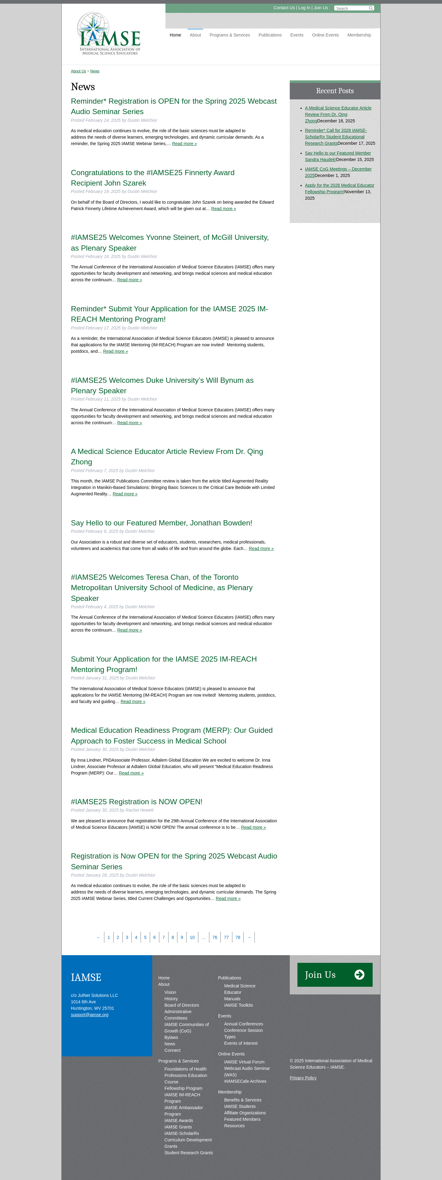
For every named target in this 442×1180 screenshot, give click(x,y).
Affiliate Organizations (245, 1112)
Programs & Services (230, 35)
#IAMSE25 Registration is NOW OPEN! (137, 802)
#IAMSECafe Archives (245, 1081)
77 (226, 937)
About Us (78, 71)
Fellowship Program (184, 1088)
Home (175, 35)
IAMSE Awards (179, 1120)
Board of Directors (182, 1005)
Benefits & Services (242, 1099)
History (171, 998)
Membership (359, 35)
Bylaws (171, 1037)
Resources (234, 1125)
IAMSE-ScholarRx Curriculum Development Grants (188, 1140)
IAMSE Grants (178, 1126)
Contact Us (284, 7)
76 (214, 937)
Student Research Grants (189, 1152)
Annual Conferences (243, 1023)
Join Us (321, 7)
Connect (172, 1050)
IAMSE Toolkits (238, 1005)
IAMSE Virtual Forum (244, 1061)
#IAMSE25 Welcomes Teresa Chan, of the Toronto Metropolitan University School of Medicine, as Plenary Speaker (162, 587)
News (94, 71)
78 (237, 937)
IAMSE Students (240, 1106)
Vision (170, 992)
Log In (304, 7)
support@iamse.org (89, 1014)
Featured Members (242, 1119)
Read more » (184, 143)
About (195, 35)
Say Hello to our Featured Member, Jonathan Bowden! (161, 523)
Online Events (325, 35)
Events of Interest (241, 1043)
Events (297, 35)
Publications (270, 35)
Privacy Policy (303, 1077)
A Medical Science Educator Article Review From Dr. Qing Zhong (338, 114)
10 (192, 937)
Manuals (232, 998)
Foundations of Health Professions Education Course (186, 1075)
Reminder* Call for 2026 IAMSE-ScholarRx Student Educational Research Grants (336, 137)
